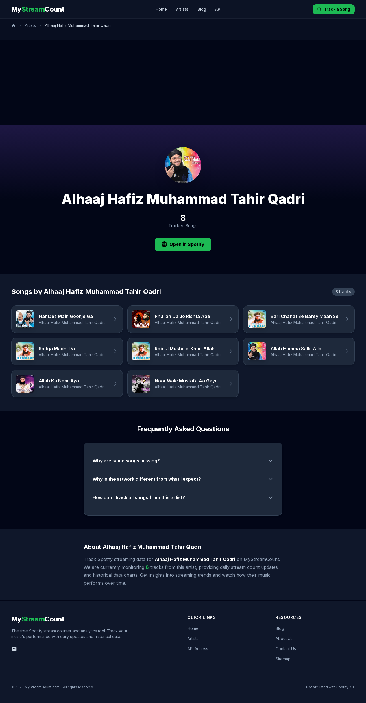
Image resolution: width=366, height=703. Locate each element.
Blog (201, 9)
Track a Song (333, 9)
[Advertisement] (183, 82)
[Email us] (14, 649)
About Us (284, 638)
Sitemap (283, 658)
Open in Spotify (183, 244)
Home (161, 9)
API (218, 9)
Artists (182, 9)
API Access (198, 648)
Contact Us (286, 648)
